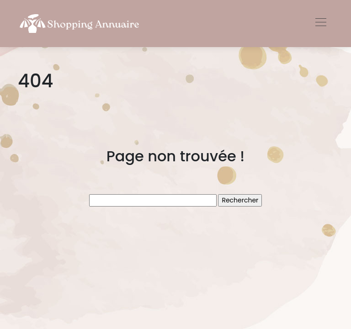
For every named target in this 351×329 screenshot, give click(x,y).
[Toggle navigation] (320, 23)
